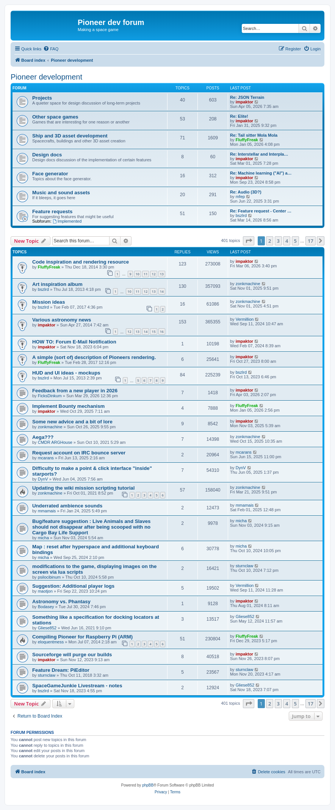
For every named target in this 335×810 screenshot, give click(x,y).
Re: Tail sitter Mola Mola (253, 135)
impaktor (244, 102)
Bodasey (46, 606)
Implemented (67, 221)
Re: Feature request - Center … (260, 211)
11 (145, 274)
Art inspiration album (57, 284)
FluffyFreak (247, 139)
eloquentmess (51, 642)
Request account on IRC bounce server (78, 453)
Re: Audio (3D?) (245, 192)
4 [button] (286, 240)
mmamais (47, 511)
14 (162, 291)
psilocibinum (49, 577)
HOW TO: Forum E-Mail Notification (74, 342)
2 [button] (269, 240)
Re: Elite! (239, 116)
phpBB (147, 785)
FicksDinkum (50, 395)
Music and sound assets (61, 192)
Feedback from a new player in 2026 (74, 390)
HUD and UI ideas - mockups (66, 373)
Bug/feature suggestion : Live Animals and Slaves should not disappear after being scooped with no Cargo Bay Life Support (91, 526)
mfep (240, 196)
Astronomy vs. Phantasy (61, 601)
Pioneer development (46, 77)
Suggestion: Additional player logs (73, 586)
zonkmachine (248, 283)
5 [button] (295, 240)
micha (43, 537)
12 (153, 274)
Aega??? (42, 437)
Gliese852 (47, 628)
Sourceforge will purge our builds (72, 654)
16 (162, 331)
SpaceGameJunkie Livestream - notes (77, 685)
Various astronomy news (61, 320)
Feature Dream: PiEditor (60, 670)
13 (162, 274)
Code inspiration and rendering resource (80, 262)
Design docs (47, 155)
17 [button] (310, 240)
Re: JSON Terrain (247, 97)
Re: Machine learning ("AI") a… (261, 173)
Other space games (55, 117)
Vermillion (245, 319)
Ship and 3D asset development (70, 136)
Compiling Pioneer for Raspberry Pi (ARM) (82, 637)
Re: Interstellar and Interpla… (259, 154)
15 (153, 331)
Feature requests (52, 211)
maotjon (45, 591)
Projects (42, 98)
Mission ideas (48, 302)
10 (137, 274)
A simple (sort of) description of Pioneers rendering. (94, 357)
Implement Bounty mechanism (68, 406)
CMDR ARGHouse (55, 442)
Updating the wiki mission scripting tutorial (83, 488)
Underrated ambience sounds (67, 506)
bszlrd (241, 215)
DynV (43, 479)
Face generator (50, 173)
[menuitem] (50, 48)
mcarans (46, 458)
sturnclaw (244, 565)
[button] (248, 240)
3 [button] (278, 240)
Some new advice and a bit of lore (72, 422)
